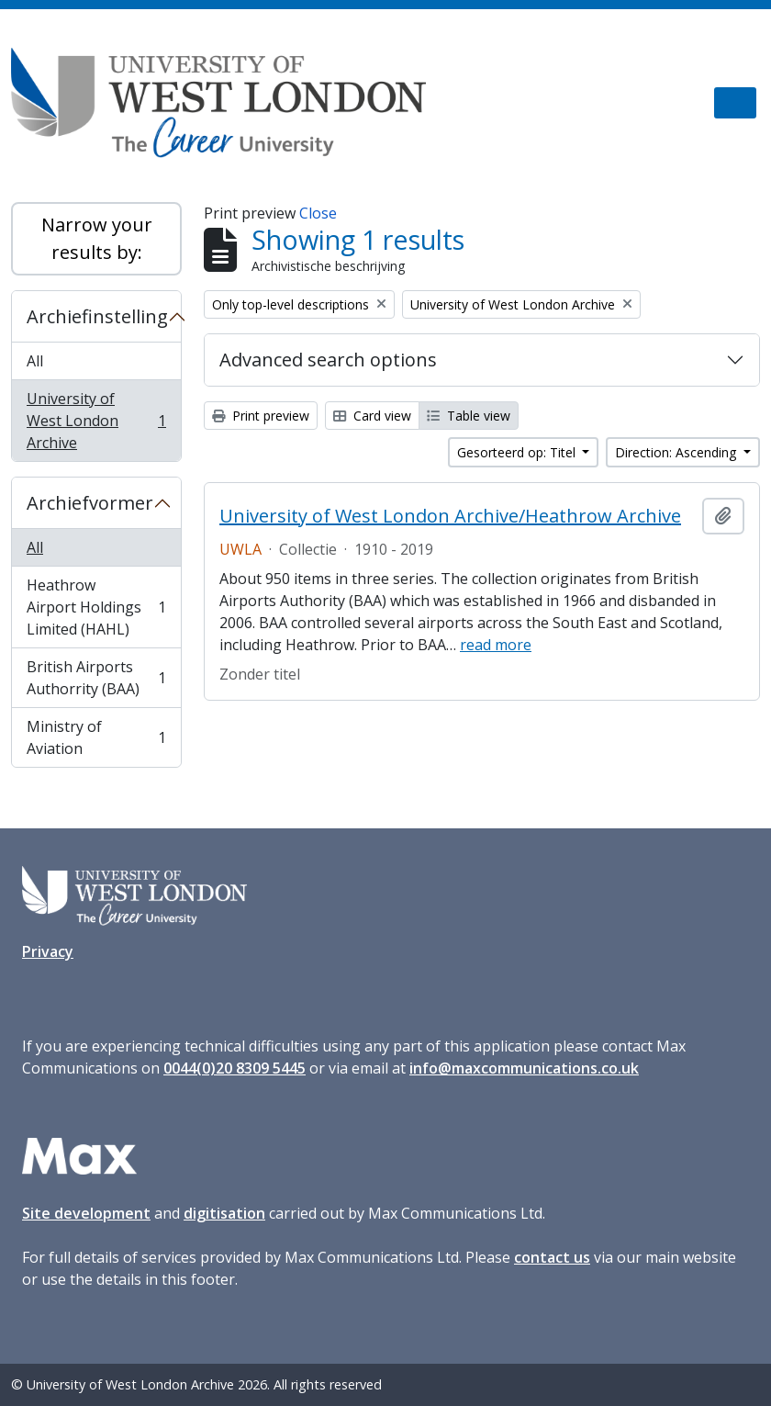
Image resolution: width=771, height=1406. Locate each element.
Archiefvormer (90, 502)
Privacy (47, 951)
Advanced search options (328, 359)
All (35, 361)
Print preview (260, 415)
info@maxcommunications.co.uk (524, 1068)
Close (318, 213)
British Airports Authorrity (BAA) (96, 678)
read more (495, 645)
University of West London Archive (96, 420)
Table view (468, 415)
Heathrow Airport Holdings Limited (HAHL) (96, 607)
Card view (372, 415)
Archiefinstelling (97, 316)
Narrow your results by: (96, 238)
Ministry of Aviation (96, 737)
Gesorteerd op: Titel (518, 452)
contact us (552, 1257)
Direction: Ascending (677, 452)
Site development (86, 1213)
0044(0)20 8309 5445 (234, 1068)
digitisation (224, 1213)
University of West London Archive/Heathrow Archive (450, 516)
